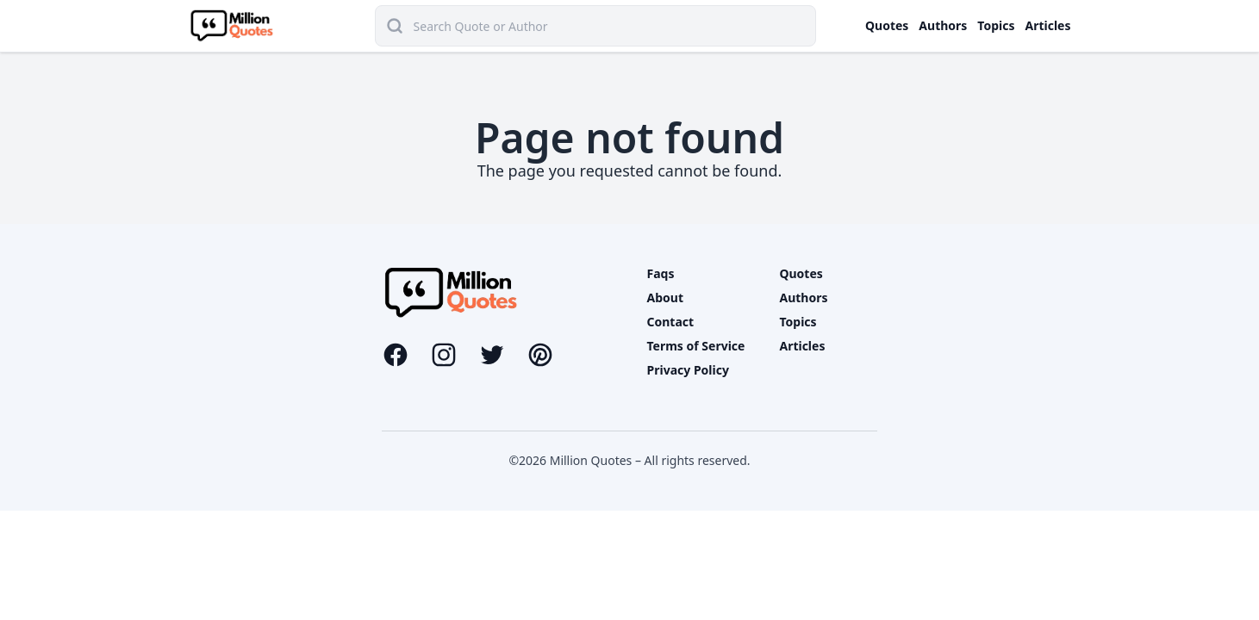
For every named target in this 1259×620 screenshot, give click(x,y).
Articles (1048, 25)
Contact (671, 321)
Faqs (661, 273)
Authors (943, 25)
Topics (995, 25)
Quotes (886, 25)
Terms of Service (696, 346)
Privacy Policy (688, 370)
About (665, 297)
